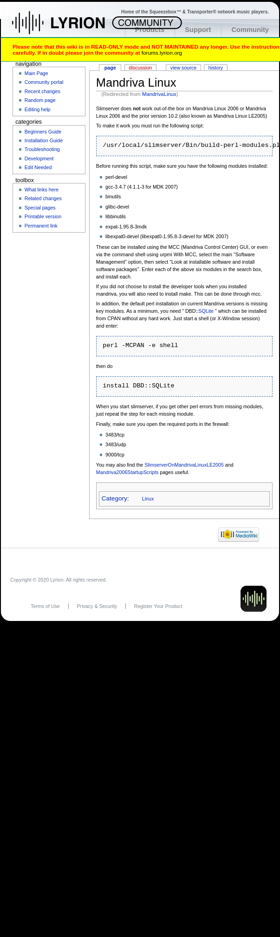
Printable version (43, 216)
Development (39, 158)
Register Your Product (158, 606)
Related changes (43, 198)
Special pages (40, 207)
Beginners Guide (43, 131)
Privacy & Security (97, 606)
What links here (42, 189)
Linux (148, 498)
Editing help (38, 109)
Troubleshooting (42, 149)
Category (114, 498)
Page (110, 67)
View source (183, 67)
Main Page (36, 73)
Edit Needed (38, 167)
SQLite (206, 311)
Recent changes (42, 91)
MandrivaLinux (159, 94)
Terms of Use (45, 606)
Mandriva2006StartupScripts (127, 472)
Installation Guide (44, 140)
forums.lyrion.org (162, 53)
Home (68, 27)
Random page (40, 100)
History (215, 67)
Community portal (44, 82)
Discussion (140, 67)
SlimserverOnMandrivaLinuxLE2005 (184, 465)
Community (250, 29)
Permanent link (41, 225)
